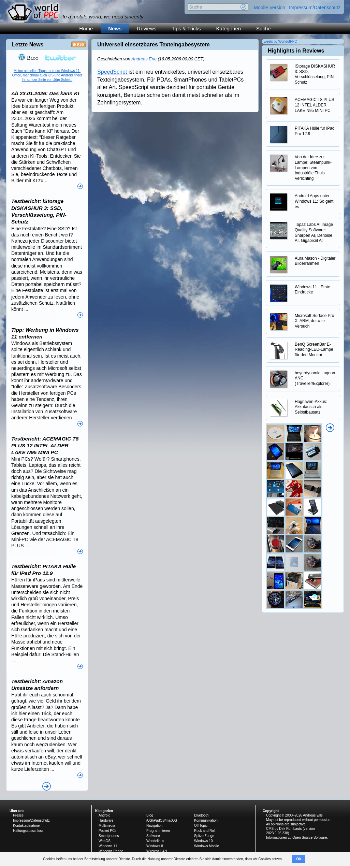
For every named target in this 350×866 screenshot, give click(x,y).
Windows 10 (203, 841)
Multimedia (107, 825)
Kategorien (228, 28)
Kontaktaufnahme (26, 825)
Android (104, 815)
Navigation (154, 825)
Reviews (147, 28)
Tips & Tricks (186, 28)
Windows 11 (108, 846)
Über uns (17, 811)
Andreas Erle (144, 58)
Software (153, 836)
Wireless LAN (156, 851)
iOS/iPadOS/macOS (161, 820)
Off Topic (200, 825)
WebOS (105, 841)
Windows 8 (154, 846)
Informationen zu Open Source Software (296, 837)
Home (86, 28)
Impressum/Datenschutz (314, 7)
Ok (298, 859)
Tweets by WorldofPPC (279, 41)
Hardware (106, 820)
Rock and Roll (204, 831)
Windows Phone (111, 851)
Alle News (46, 786)
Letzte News (27, 44)
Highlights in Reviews (296, 51)
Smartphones (109, 836)
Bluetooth (201, 815)
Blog (28, 58)
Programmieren (158, 831)
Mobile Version (269, 7)
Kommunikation (206, 820)
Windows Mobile (206, 846)
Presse (18, 815)
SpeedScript (113, 72)
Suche (263, 28)
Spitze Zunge (204, 836)
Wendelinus (155, 841)
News (114, 28)
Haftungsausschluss (28, 831)
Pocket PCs (107, 831)
